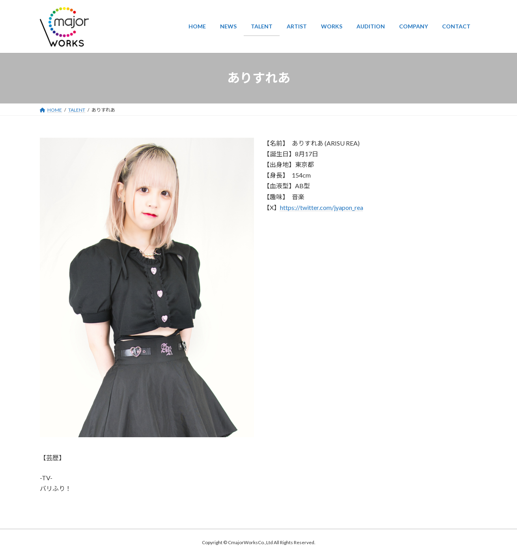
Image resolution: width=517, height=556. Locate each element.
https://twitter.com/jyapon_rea (321, 207)
